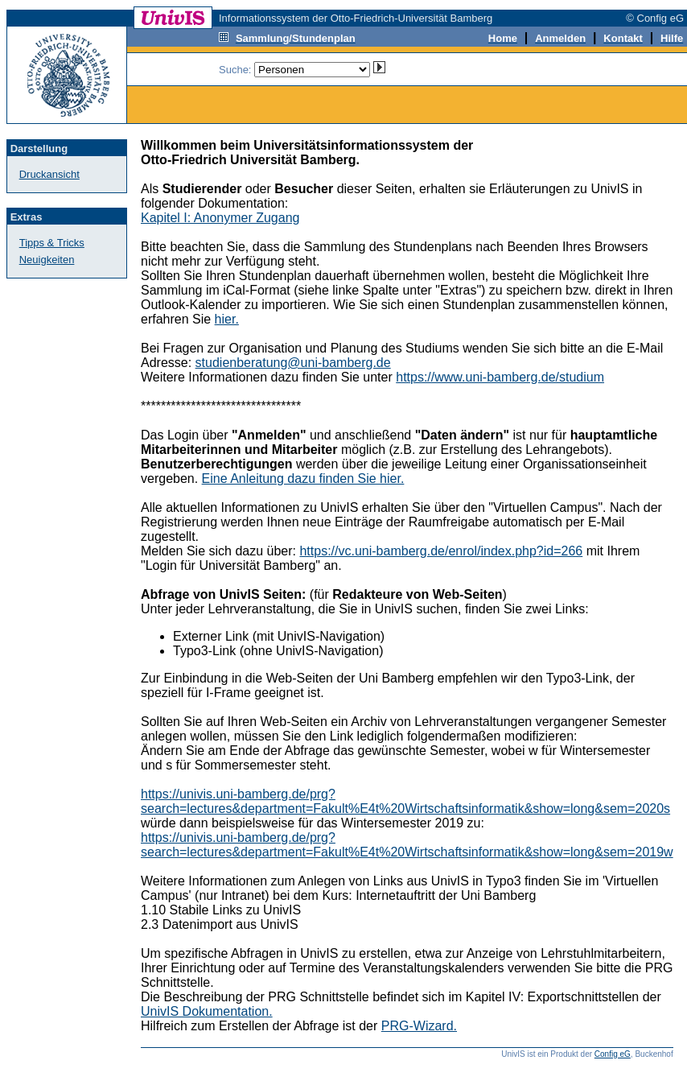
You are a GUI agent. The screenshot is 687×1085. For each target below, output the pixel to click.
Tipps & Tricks (51, 243)
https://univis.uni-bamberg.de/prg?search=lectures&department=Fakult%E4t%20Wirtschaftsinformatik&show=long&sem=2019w (407, 845)
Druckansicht (49, 174)
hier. (227, 319)
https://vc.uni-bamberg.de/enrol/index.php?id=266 (440, 551)
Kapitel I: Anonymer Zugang (220, 218)
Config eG (612, 1054)
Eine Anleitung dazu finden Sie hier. (303, 478)
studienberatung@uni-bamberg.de (293, 362)
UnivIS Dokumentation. (207, 1011)
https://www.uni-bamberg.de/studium (500, 377)
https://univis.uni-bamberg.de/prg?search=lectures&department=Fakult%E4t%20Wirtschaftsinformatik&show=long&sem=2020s (405, 801)
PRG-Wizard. (419, 1026)
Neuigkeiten (47, 260)
